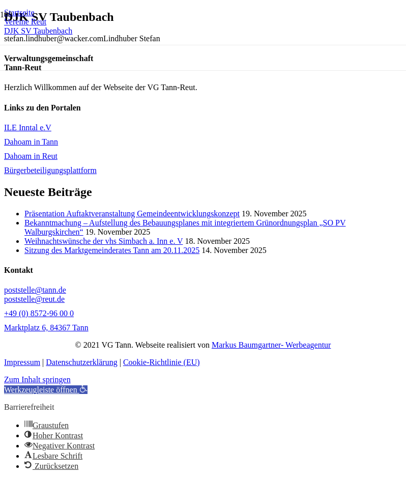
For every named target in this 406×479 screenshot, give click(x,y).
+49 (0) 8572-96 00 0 (39, 313)
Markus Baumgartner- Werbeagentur (271, 345)
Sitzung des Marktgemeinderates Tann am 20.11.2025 (111, 250)
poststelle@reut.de (34, 299)
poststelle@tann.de (35, 290)
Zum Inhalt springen (37, 379)
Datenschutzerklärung (81, 362)
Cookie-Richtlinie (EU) (161, 362)
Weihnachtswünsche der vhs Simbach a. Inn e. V (103, 241)
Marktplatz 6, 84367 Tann (46, 327)
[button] (46, 389)
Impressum (22, 362)
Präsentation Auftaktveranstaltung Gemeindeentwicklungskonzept (132, 213)
